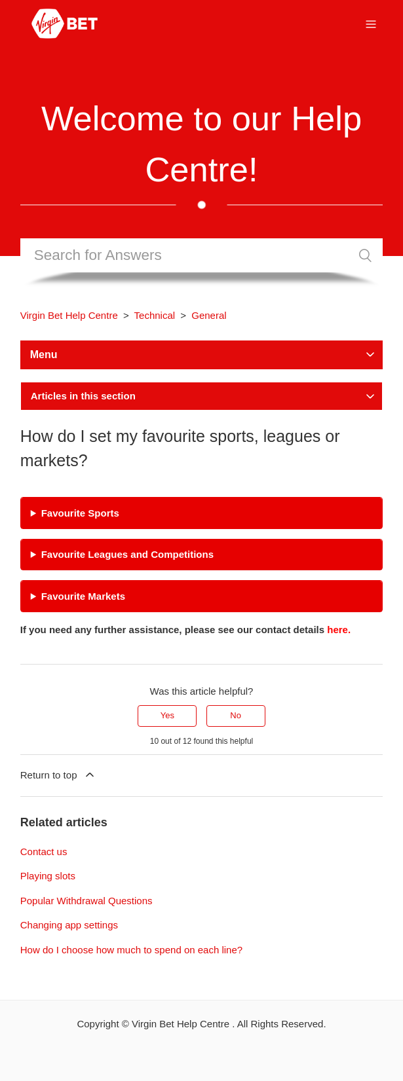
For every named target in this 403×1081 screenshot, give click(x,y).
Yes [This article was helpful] (167, 715)
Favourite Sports (80, 513)
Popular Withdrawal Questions (86, 900)
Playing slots (47, 875)
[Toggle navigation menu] (371, 23)
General (208, 315)
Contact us (43, 851)
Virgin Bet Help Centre (69, 315)
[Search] (202, 255)
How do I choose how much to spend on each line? (131, 949)
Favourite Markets (83, 596)
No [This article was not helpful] (235, 715)
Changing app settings (69, 924)
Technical (155, 315)
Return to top (58, 774)
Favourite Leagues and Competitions (127, 554)
